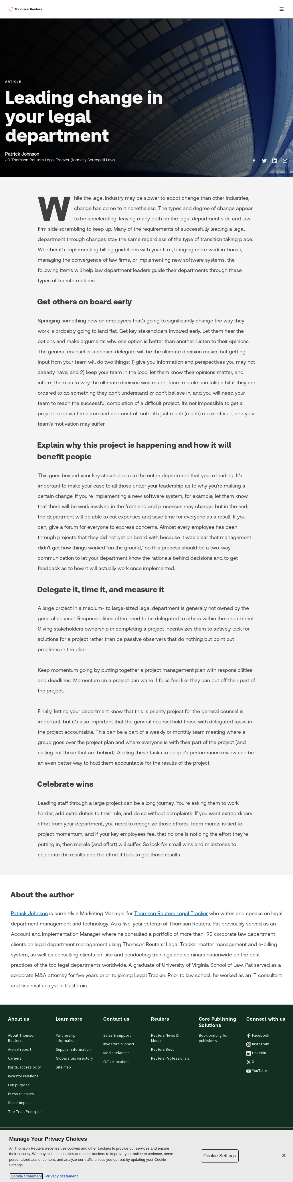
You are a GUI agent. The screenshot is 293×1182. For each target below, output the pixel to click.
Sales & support (117, 1035)
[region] (146, 1156)
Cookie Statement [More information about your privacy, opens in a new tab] (26, 1176)
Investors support (118, 1044)
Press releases (21, 1094)
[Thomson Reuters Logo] (26, 9)
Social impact (19, 1102)
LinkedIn (256, 1053)
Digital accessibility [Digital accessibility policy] (24, 1067)
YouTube (256, 1070)
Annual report (19, 1049)
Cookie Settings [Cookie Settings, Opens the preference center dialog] (219, 1155)
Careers (15, 1058)
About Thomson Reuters (21, 1038)
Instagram (257, 1044)
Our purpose (19, 1085)
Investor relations (23, 1076)
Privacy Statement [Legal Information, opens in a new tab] (60, 1176)
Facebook (257, 1035)
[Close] (284, 1155)
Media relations (116, 1053)
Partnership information (66, 1038)
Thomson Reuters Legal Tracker (171, 913)
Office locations (116, 1061)
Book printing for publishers (213, 1038)
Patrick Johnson (29, 913)
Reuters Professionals (170, 1058)
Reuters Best (162, 1049)
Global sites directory (74, 1058)
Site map (63, 1067)
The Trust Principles (25, 1111)
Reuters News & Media (165, 1038)
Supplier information (73, 1049)
